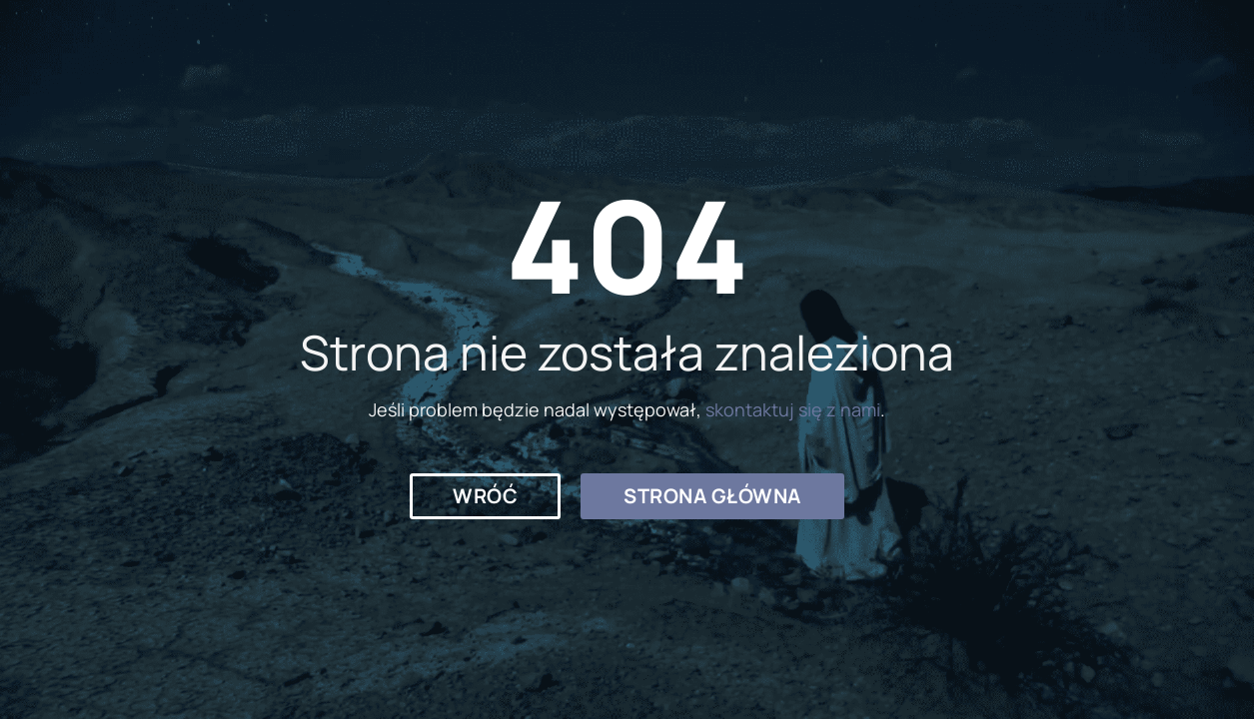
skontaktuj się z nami (792, 409)
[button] (485, 496)
